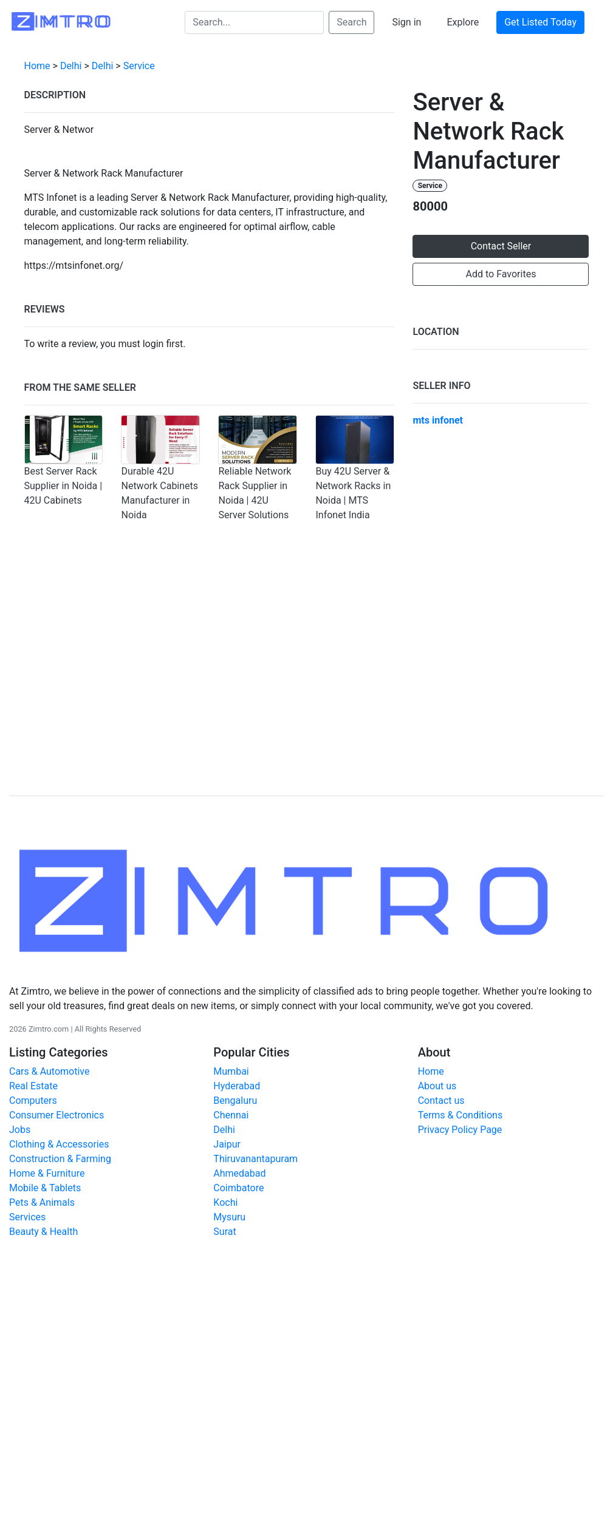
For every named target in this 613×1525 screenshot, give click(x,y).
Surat (224, 1231)
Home (37, 66)
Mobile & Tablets (45, 1188)
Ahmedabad (239, 1173)
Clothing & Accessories (59, 1144)
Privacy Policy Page (460, 1129)
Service (139, 66)
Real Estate (33, 1086)
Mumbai (230, 1071)
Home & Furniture (46, 1173)
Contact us (441, 1100)
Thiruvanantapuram (255, 1159)
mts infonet (437, 420)
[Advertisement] (307, 681)
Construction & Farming (60, 1159)
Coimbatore (238, 1188)
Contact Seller (501, 246)
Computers (33, 1100)
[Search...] (254, 22)
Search (351, 22)
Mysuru (229, 1217)
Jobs (19, 1129)
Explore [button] (463, 22)
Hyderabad (236, 1086)
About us (437, 1086)
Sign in (406, 22)
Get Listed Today (540, 22)
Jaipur (227, 1144)
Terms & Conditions (460, 1115)
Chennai (230, 1115)
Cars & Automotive (49, 1071)
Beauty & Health (43, 1231)
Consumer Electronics (56, 1115)
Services (27, 1217)
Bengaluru (235, 1100)
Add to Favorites (501, 274)
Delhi (71, 66)
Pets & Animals (42, 1202)
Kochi (225, 1202)
